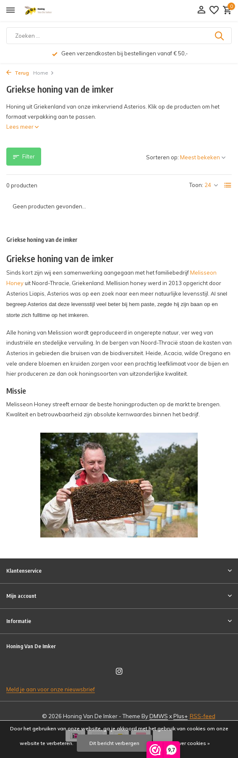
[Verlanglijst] (214, 10)
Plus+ (180, 716)
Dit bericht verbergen (114, 743)
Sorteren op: (162, 157)
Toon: (196, 185)
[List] (228, 185)
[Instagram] (119, 671)
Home (43, 73)
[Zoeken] (119, 35)
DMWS (158, 716)
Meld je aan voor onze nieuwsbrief (50, 689)
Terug (17, 73)
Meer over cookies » (186, 743)
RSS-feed (202, 716)
